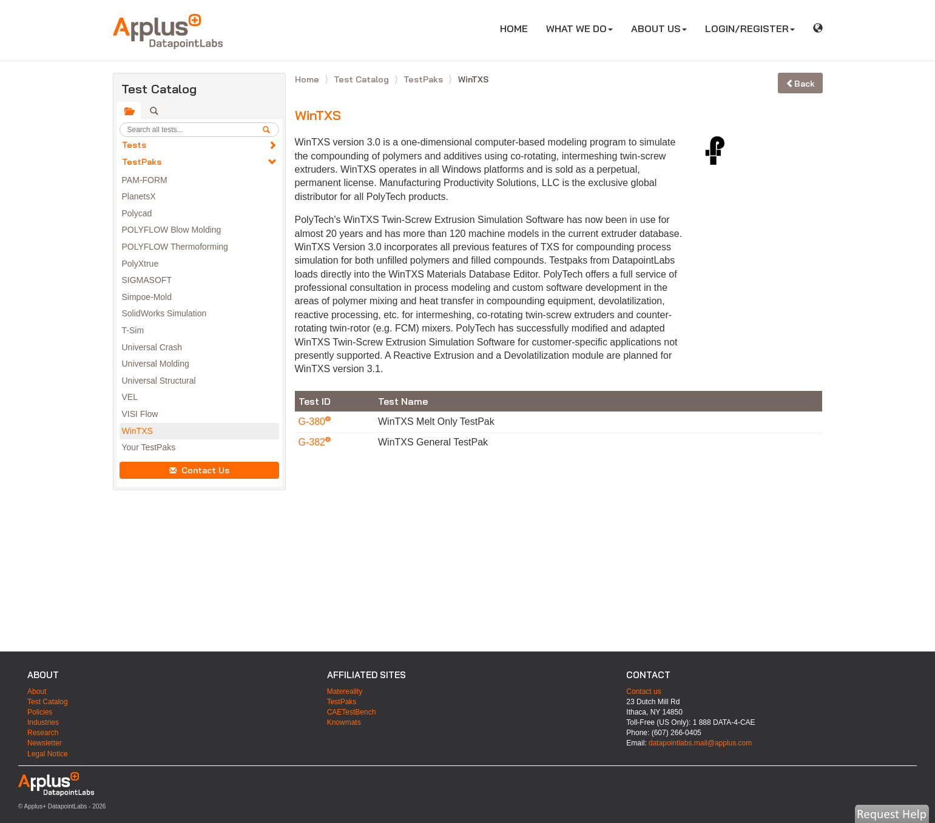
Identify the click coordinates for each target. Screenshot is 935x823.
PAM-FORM (144, 180)
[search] (270, 130)
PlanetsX (139, 196)
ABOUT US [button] (659, 28)
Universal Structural (159, 380)
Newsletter (44, 743)
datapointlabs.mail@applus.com (700, 743)
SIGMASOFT (147, 280)
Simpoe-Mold (147, 297)
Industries (43, 722)
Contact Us (199, 470)
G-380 (313, 421)
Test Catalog (362, 79)
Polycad (137, 213)
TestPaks (141, 161)
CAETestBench (351, 712)
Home (308, 79)
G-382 (313, 442)
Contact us (643, 691)
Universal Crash (152, 347)
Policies (39, 712)
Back (800, 83)
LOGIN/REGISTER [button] (750, 28)
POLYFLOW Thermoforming (175, 247)
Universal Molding (155, 363)
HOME (518, 28)
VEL (130, 397)
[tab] (128, 111)
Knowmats (344, 722)
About (36, 691)
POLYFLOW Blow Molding (171, 230)
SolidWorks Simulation (164, 313)
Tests (134, 144)
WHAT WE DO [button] (579, 28)
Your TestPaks (149, 447)
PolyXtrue (140, 263)
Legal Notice (47, 754)
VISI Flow (140, 414)
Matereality (345, 691)
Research (42, 732)
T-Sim (133, 330)
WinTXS (137, 431)
